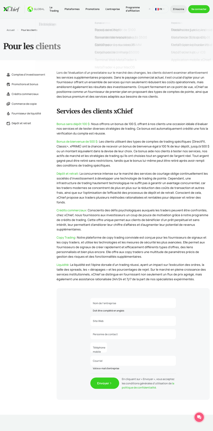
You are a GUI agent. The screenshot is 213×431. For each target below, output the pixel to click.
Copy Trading (66, 237)
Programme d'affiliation (136, 8)
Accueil (10, 29)
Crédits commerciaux (23, 93)
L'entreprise (115, 9)
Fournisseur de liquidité (24, 113)
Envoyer (103, 383)
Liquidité (63, 264)
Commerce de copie (22, 103)
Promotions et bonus (22, 84)
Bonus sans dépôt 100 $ (73, 123)
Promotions (94, 9)
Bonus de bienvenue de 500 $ (77, 141)
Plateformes (73, 9)
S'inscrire (177, 8)
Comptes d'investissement (26, 74)
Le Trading (54, 8)
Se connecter (198, 8)
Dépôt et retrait (19, 123)
